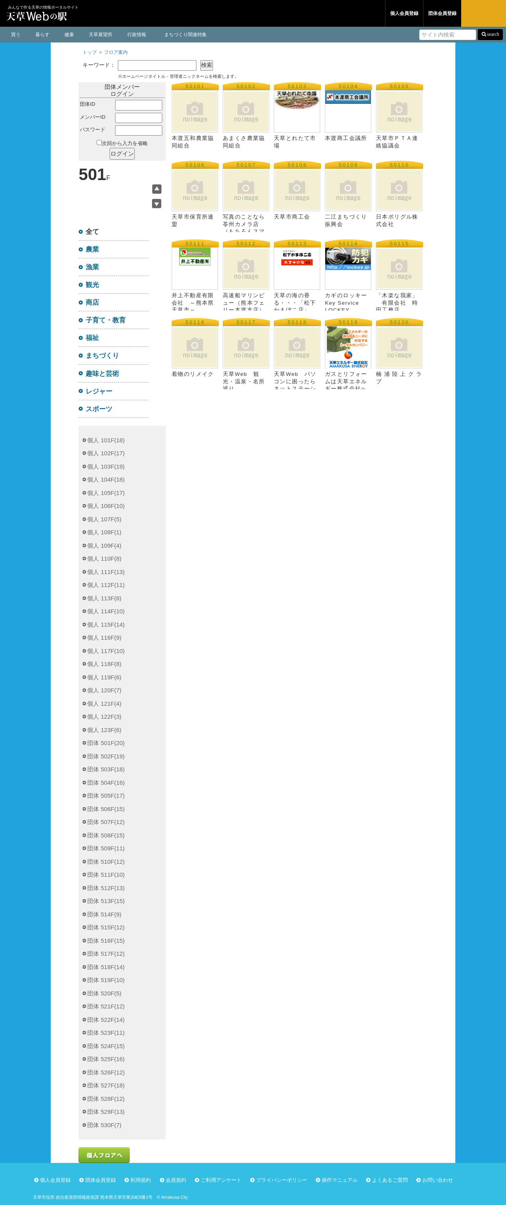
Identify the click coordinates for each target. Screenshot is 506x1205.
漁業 (92, 266)
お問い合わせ (437, 1180)
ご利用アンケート (221, 1180)
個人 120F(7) (104, 690)
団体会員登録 (442, 13)
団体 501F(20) (106, 743)
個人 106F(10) (106, 505)
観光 (92, 284)
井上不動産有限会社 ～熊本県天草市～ (193, 303)
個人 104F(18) (106, 479)
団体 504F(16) (106, 782)
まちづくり (102, 355)
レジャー (99, 391)
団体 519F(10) (106, 980)
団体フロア (358, 13)
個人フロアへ (104, 1155)
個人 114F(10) (106, 611)
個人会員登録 (404, 13)
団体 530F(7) (104, 1125)
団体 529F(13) (106, 1111)
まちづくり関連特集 (185, 34)
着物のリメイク (193, 374)
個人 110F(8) (104, 558)
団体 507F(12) (106, 822)
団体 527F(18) (106, 1085)
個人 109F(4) (104, 545)
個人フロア (310, 13)
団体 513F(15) (106, 901)
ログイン (483, 13)
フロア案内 (116, 52)
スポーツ (99, 408)
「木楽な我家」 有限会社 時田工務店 (397, 303)
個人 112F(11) (106, 584)
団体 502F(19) (106, 756)
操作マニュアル (340, 1180)
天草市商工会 (292, 217)
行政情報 (136, 34)
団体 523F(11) (106, 1032)
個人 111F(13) (106, 571)
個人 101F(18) (106, 440)
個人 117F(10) (106, 651)
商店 (92, 302)
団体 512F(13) (106, 888)
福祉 (92, 337)
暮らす (42, 34)
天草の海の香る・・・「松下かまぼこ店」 (295, 303)
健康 (69, 34)
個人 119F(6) (104, 677)
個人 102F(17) (106, 453)
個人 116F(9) (104, 637)
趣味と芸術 (102, 373)
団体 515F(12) (106, 927)
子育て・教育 (106, 320)
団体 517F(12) (106, 953)
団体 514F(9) (104, 914)
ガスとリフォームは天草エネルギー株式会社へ (346, 381)
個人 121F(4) (104, 703)
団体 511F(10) (106, 874)
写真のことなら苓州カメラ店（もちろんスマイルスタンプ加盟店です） (244, 231)
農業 (92, 249)
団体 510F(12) (106, 861)
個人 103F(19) (106, 466)
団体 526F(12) (106, 1072)
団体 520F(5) (104, 993)
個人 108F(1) (104, 532)
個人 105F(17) (106, 492)
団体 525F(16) (106, 1059)
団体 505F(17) (106, 795)
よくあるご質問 (390, 1180)
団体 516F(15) (106, 940)
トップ (89, 52)
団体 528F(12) (106, 1098)
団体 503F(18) (106, 769)
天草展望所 (100, 34)
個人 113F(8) (104, 598)
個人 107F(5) (104, 519)
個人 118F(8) (104, 663)
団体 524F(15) (106, 1046)
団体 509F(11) (106, 848)
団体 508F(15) (106, 835)
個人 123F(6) (104, 730)
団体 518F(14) (106, 967)
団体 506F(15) (106, 809)
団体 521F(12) (106, 1006)
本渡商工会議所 (358, 138)
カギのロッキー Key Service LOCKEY (346, 303)
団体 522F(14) (106, 1019)
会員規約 (176, 1180)
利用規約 (140, 1180)
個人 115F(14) (106, 624)
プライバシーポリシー (281, 1180)
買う (15, 34)
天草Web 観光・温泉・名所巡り (244, 381)
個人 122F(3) (104, 716)
